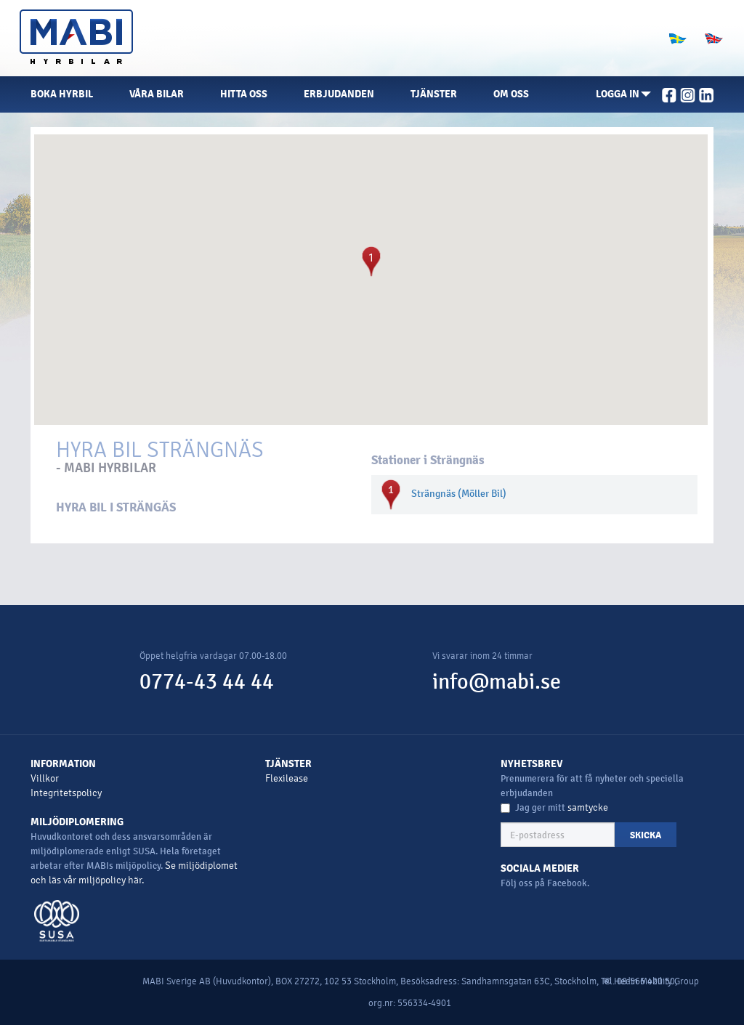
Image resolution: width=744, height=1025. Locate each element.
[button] (623, 94)
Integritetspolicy (66, 792)
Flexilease (286, 778)
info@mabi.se (496, 681)
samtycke (587, 807)
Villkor (45, 778)
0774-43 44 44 (207, 681)
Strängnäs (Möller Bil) (458, 493)
